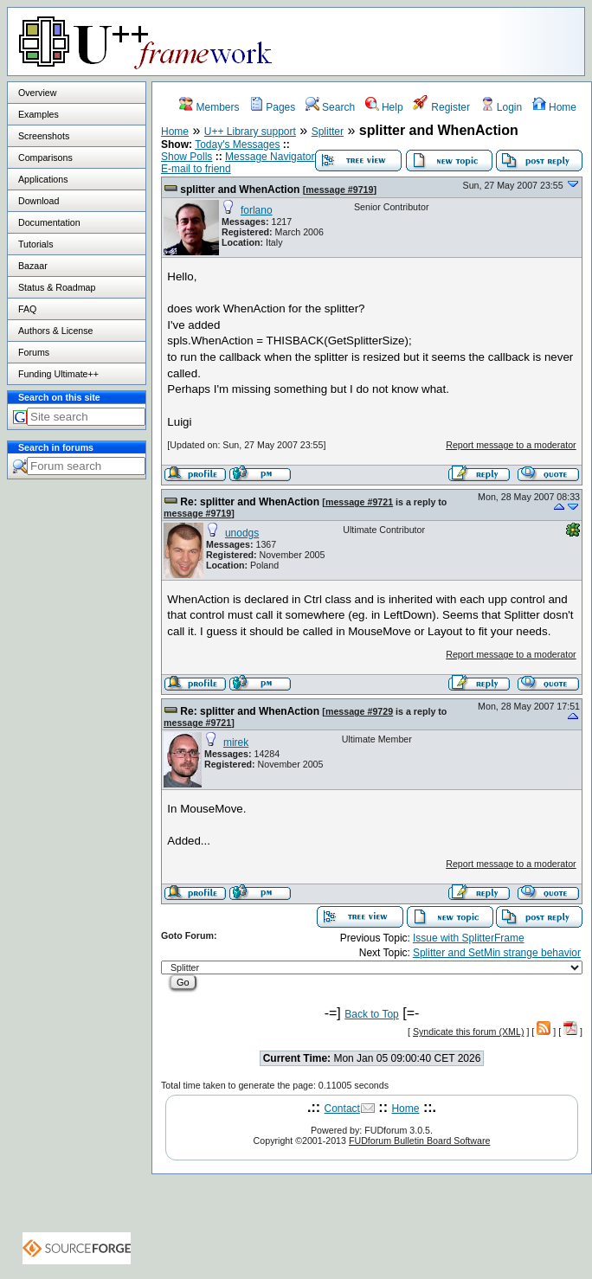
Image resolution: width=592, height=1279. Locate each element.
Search (330, 107)
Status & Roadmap (56, 287)
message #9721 (359, 502)
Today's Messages (237, 144)
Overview (37, 92)
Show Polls (186, 157)
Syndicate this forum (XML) (468, 1031)
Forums (33, 352)
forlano (257, 210)
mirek (235, 742)
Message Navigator (269, 157)
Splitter (328, 131)
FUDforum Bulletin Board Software (419, 1140)
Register (441, 107)
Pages (272, 107)
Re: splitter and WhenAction (249, 502)
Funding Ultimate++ (58, 374)
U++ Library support (250, 131)
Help (384, 107)
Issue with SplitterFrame (468, 938)
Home (554, 107)
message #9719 (339, 189)
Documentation (49, 222)
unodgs (242, 533)
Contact (342, 1108)
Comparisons (45, 157)
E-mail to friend (196, 169)
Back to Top (371, 1014)
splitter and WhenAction (239, 189)
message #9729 (359, 711)
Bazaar (33, 265)
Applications (43, 179)
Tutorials (35, 244)
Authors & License (55, 330)
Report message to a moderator (511, 445)
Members (209, 107)
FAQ (27, 309)
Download (38, 201)
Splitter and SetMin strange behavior (497, 953)
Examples (38, 114)
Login (501, 107)
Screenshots (43, 136)
